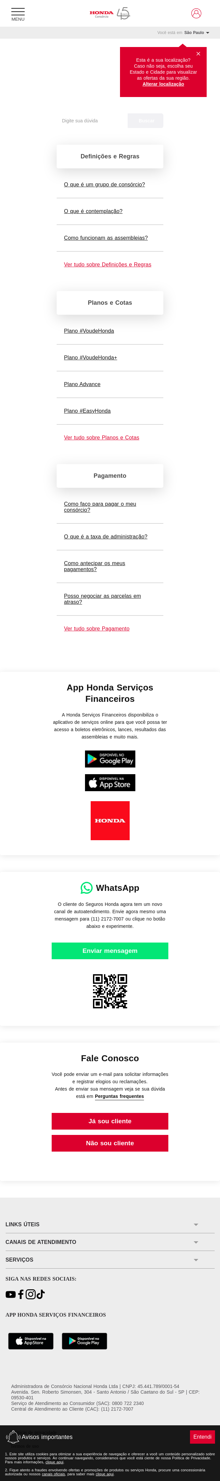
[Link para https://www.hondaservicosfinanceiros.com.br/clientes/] (196, 13)
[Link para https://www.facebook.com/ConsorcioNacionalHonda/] (21, 1294)
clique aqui (55, 1462)
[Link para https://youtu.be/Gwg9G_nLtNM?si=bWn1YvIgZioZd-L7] (11, 1294)
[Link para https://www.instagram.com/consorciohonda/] (31, 1294)
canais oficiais (53, 1474)
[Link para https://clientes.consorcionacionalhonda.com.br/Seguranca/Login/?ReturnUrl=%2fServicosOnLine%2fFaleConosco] (110, 1121)
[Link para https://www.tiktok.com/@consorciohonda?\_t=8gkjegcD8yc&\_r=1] (41, 1294)
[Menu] (18, 13)
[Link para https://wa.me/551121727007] (110, 951)
